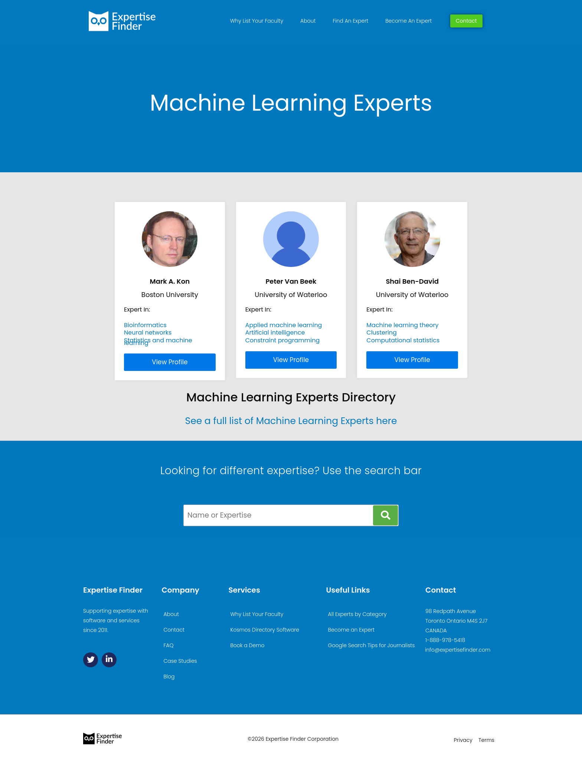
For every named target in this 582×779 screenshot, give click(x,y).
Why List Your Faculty (256, 21)
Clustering (381, 332)
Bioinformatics (145, 325)
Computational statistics (402, 340)
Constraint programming (282, 340)
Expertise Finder (113, 590)
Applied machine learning (283, 325)
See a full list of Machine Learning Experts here (291, 420)
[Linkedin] (109, 659)
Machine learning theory (402, 325)
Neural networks (147, 332)
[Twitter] (90, 659)
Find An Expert (350, 21)
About (307, 21)
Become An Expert (408, 21)
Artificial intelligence (275, 332)
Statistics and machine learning (158, 341)
